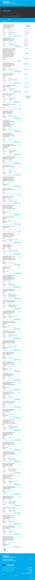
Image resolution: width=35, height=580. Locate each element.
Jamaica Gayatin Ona (12, 29)
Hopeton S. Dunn (11, 325)
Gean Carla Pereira (11, 149)
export (31, 19)
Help (31, 570)
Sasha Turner (10, 404)
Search (19, 16)
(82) (28, 30)
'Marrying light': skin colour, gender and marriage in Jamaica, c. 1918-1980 (8, 112)
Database (4, 4)
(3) (27, 32)
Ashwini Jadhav (15, 345)
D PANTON (10, 314)
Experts (12, 4)
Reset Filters (28, 26)
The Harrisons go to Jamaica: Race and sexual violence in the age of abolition (9, 527)
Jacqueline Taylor (11, 520)
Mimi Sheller (10, 261)
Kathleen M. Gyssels (11, 377)
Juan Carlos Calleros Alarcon (13, 509)
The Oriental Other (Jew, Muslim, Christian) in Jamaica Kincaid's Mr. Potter (8, 374)
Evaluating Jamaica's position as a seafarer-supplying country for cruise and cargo (9, 487)
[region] (28, 42)
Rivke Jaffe (14, 138)
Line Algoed (10, 139)
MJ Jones (10, 77)
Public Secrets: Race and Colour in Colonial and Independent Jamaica (9, 290)
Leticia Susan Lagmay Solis (13, 30)
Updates (18, 4)
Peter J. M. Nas (11, 138)
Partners (9, 565)
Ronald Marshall (11, 169)
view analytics (26, 19)
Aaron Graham (11, 386)
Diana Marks (10, 424)
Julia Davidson (16, 520)
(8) (26, 31)
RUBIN (10, 248)
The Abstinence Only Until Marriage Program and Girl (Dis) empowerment (9, 393)
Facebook (31, 560)
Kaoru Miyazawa (11, 395)
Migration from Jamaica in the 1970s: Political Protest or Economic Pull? (9, 410)
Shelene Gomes (11, 87)
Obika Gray (10, 467)
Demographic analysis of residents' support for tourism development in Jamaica (9, 39)
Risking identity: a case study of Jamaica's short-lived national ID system (9, 322)
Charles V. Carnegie (11, 292)
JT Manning (10, 281)
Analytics (29, 572)
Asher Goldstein (11, 456)
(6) (26, 45)
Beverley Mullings (11, 366)
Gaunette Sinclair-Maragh (12, 41)
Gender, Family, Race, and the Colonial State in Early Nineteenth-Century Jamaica (9, 383)
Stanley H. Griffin (11, 181)
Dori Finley (14, 96)
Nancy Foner (15, 199)
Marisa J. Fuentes (11, 303)
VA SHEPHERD (11, 237)
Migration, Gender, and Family (9, 507)
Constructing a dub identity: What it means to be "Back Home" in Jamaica (8, 353)
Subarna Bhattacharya (12, 437)
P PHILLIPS (11, 479)
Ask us (32, 578)
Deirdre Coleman (11, 269)
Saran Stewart (10, 345)
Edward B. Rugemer (11, 529)
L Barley (13, 281)
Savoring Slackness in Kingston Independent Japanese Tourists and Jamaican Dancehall (9, 157)
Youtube (31, 561)
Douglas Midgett (11, 199)
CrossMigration (9, 2)
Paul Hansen (10, 160)
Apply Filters (28, 96)
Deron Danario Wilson (12, 490)
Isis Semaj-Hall (11, 355)
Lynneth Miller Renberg (12, 445)
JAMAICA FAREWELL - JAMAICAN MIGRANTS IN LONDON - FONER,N (8, 246)
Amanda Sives (11, 67)
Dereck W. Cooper (11, 413)
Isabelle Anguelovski (11, 542)
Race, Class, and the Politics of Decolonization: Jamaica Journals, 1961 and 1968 (9, 464)
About (15, 4)
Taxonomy (8, 4)
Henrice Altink (11, 114)
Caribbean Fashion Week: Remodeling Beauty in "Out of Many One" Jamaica (9, 497)
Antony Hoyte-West (11, 210)
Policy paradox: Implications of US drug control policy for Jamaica (9, 74)
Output (22, 4)
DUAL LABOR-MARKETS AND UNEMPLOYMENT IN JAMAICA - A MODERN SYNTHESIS (9, 312)
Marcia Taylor (10, 96)
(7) (26, 42)
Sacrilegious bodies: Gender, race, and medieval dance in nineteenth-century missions (8, 443)
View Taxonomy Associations (13, 34)
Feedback (29, 569)
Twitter (31, 559)
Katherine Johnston (11, 333)
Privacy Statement (27, 573)
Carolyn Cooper (11, 499)
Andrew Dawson (11, 127)
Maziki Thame (11, 219)
